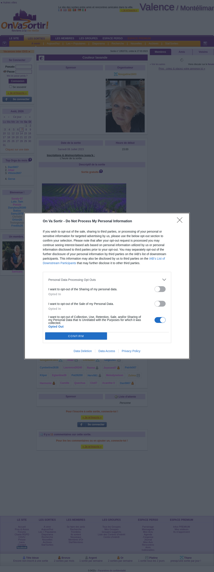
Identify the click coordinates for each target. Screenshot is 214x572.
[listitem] (107, 279)
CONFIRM (76, 336)
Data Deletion (83, 351)
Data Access (106, 351)
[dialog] (107, 286)
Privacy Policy (131, 351)
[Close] (181, 221)
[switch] (160, 289)
